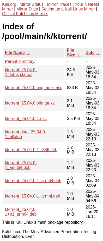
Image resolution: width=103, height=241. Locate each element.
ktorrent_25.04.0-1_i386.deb (31, 149)
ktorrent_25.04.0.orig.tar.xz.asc (33, 87)
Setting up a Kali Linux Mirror (68, 9)
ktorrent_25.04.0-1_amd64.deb (21, 165)
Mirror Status (32, 4)
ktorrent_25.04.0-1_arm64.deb (33, 180)
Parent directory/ (20, 61)
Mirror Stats (27, 9)
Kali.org (9, 4)
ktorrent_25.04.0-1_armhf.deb (32, 196)
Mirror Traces (59, 4)
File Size (71, 52)
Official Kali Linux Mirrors (25, 14)
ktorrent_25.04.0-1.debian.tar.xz (21, 72)
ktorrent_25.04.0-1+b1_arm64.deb (21, 211)
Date (90, 52)
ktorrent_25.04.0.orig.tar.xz (29, 103)
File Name (15, 52)
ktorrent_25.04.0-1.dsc (26, 118)
